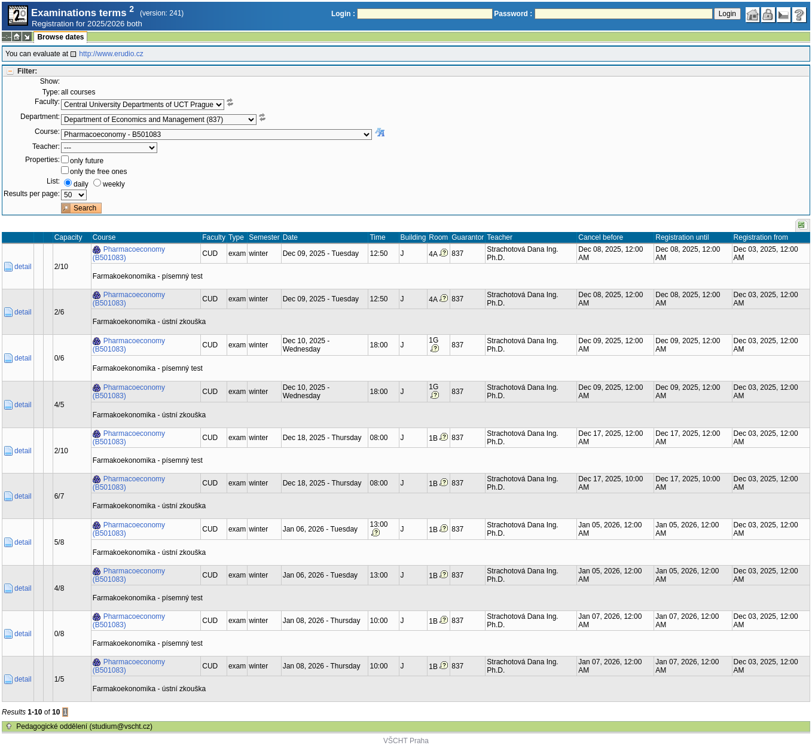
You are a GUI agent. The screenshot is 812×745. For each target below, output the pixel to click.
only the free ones (98, 171)
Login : (343, 14)
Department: (40, 116)
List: (53, 181)
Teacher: (46, 146)
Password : (513, 14)
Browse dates (60, 37)
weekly (114, 184)
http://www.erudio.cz (111, 54)
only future (86, 161)
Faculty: (47, 101)
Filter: (27, 71)
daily (81, 184)
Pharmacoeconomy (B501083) (129, 253)
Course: (47, 131)
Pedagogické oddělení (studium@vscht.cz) (84, 726)
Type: (51, 92)
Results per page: (32, 194)
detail (23, 266)
